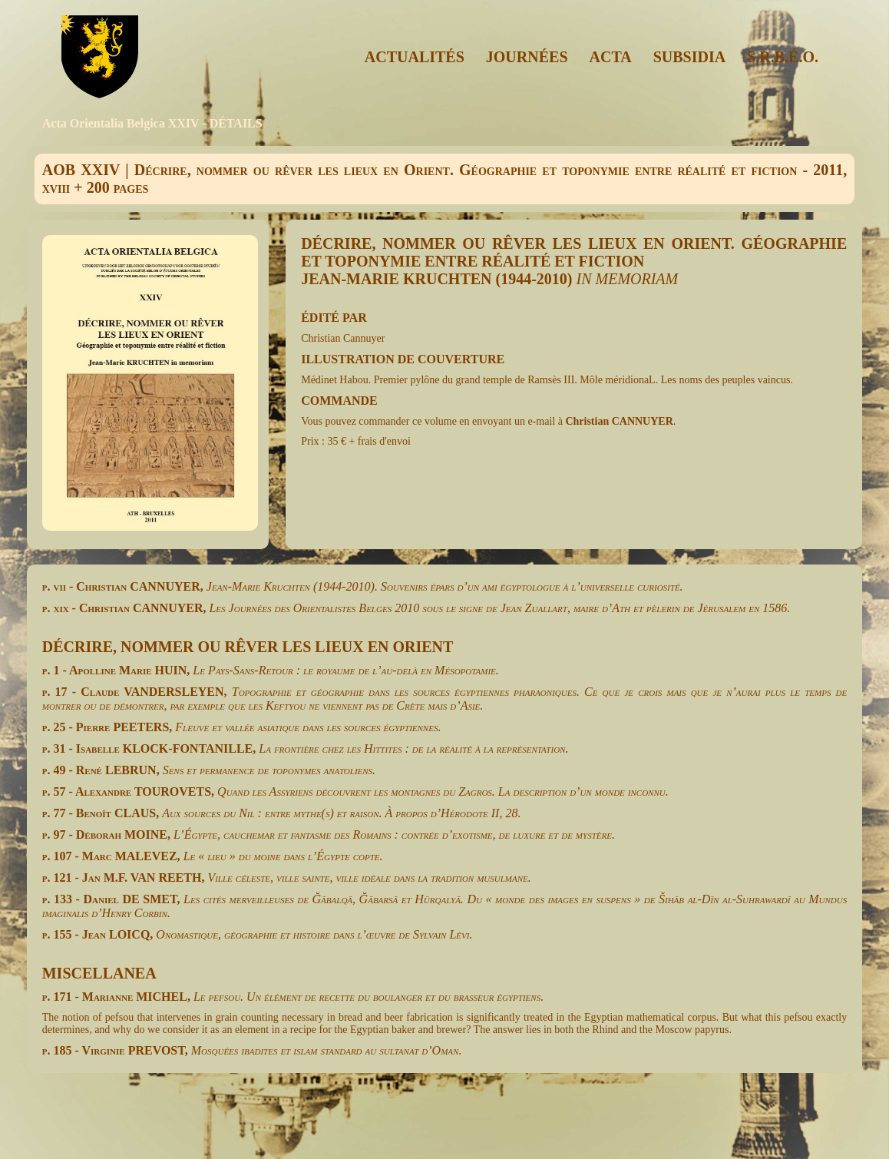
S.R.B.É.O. (782, 56)
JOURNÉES (527, 56)
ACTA (611, 56)
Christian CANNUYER (619, 421)
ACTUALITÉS (414, 56)
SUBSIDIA (689, 56)
